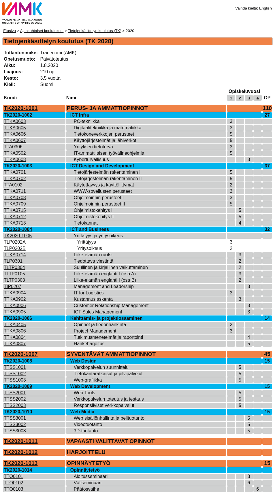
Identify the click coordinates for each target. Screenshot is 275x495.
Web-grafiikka (88, 380)
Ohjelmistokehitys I (93, 210)
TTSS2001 (15, 392)
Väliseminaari (87, 482)
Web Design (83, 360)
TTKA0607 (15, 140)
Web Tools (84, 392)
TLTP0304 (14, 267)
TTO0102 (13, 482)
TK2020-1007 (20, 354)
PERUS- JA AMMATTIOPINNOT (107, 108)
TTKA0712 (15, 216)
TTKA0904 (15, 292)
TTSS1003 (15, 380)
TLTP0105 (14, 273)
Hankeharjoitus (89, 343)
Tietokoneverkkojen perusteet (104, 134)
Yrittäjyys (86, 242)
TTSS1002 (15, 373)
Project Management (95, 330)
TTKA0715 (15, 210)
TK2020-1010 (18, 411)
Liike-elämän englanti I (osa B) (105, 280)
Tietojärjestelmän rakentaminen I (107, 172)
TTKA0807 (15, 343)
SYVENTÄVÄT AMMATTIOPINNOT (111, 354)
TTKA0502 (15, 153)
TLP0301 (13, 261)
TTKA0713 (15, 223)
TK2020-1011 (20, 441)
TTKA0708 (15, 197)
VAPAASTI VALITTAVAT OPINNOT (111, 441)
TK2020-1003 (18, 165)
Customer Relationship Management (111, 305)
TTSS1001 (15, 367)
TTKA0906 (15, 305)
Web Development (90, 386)
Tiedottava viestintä (93, 261)
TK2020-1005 (18, 235)
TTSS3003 (15, 430)
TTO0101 (13, 476)
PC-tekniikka (87, 121)
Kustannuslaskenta (93, 299)
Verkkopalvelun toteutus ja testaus (109, 399)
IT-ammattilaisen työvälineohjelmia (109, 153)
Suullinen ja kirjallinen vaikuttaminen (111, 267)
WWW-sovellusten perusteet (103, 191)
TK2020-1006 (18, 318)
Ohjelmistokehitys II (94, 216)
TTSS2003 (15, 405)
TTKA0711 (15, 191)
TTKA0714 (15, 254)
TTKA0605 (15, 127)
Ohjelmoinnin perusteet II (99, 203)
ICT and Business (89, 229)
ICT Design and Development (102, 165)
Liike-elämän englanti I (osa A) (105, 273)
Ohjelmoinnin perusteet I (99, 197)
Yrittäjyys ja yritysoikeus (98, 235)
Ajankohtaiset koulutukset (41, 31)
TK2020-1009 (18, 386)
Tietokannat (86, 223)
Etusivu (9, 31)
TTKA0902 (15, 299)
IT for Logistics (89, 292)
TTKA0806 (15, 330)
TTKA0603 (15, 121)
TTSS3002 (15, 424)
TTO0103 (13, 489)
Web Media (82, 411)
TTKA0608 (15, 159)
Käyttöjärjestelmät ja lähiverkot (105, 140)
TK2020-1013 (20, 463)
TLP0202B (15, 248)
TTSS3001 (15, 418)
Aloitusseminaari (91, 476)
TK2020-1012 (20, 452)
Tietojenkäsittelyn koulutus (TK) (94, 31)
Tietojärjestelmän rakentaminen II (108, 178)
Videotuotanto (88, 424)
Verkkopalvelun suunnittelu (101, 367)
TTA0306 (13, 146)
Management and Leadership (104, 286)
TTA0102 (13, 184)
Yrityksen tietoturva (93, 146)
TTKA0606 (15, 134)
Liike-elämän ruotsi (93, 254)
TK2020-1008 (18, 360)
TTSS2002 (15, 399)
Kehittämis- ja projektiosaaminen (106, 318)
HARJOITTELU (86, 452)
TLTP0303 (14, 280)
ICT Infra (79, 115)
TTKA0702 (15, 178)
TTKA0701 (15, 172)
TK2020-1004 (18, 229)
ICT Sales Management (98, 311)
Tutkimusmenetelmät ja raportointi (108, 337)
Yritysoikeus (89, 248)
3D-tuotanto (86, 430)
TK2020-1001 (20, 108)
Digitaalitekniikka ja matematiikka (108, 127)
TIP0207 (12, 286)
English (265, 8)
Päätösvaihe (86, 489)
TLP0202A (15, 242)
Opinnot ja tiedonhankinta (100, 324)
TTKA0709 (15, 203)
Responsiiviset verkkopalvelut (104, 405)
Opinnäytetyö (85, 470)
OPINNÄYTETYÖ (88, 463)
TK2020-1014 (18, 470)
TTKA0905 (15, 311)
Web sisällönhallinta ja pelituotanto (109, 418)
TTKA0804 (15, 337)
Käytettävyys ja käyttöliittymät (104, 184)
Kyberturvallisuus (91, 159)
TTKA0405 (15, 324)
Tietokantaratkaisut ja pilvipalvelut (108, 373)
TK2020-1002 (18, 115)
